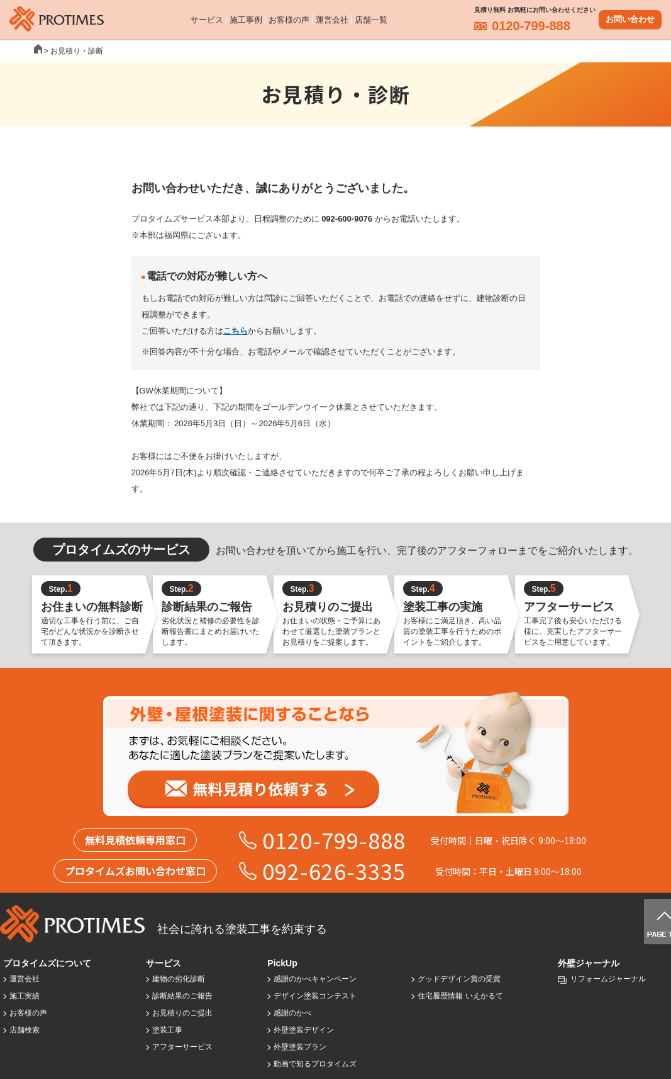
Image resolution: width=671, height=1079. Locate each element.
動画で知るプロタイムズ (315, 1063)
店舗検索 (24, 1029)
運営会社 (332, 18)
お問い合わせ (630, 18)
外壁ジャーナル (588, 963)
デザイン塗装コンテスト (315, 995)
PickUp (282, 963)
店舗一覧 (371, 18)
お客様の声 (289, 18)
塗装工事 (167, 1029)
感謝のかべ (292, 1012)
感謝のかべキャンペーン (315, 978)
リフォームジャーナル (608, 978)
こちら (235, 331)
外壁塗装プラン (300, 1046)
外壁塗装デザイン (304, 1029)
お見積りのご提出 (182, 1012)
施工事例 (246, 18)
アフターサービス (182, 1046)
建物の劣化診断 (178, 978)
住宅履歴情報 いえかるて (460, 995)
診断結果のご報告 (182, 995)
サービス (207, 18)
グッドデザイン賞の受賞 (459, 978)
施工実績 (24, 995)
